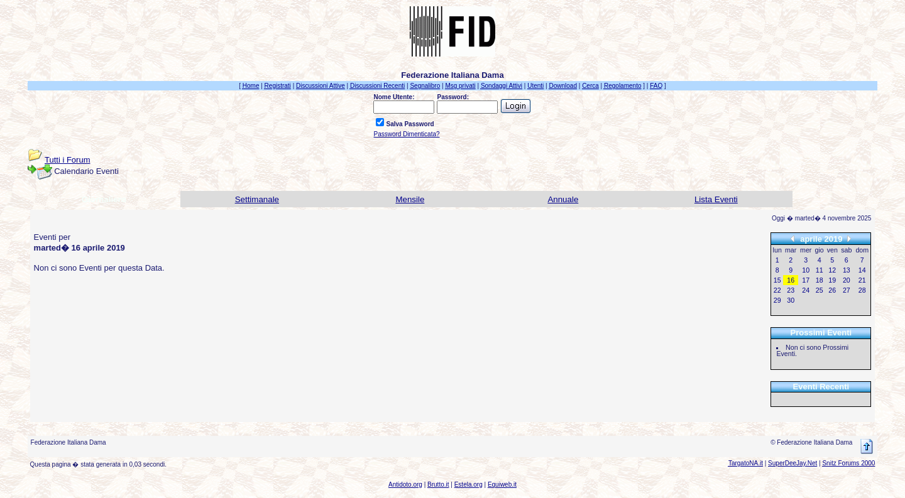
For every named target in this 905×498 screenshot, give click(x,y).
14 (862, 270)
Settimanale (257, 199)
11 (819, 270)
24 (805, 290)
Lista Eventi (716, 199)
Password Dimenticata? (406, 134)
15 (777, 280)
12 (832, 270)
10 (805, 270)
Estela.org (468, 484)
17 (805, 280)
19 (832, 280)
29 (777, 300)
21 (862, 280)
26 (832, 290)
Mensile (409, 199)
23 (790, 290)
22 (777, 290)
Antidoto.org (405, 484)
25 (819, 290)
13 (846, 270)
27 (846, 290)
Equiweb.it (502, 484)
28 (862, 290)
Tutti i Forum (67, 160)
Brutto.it (438, 484)
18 (819, 280)
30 (790, 300)
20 (846, 280)
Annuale (562, 199)
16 (790, 280)
